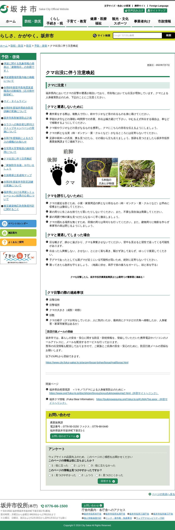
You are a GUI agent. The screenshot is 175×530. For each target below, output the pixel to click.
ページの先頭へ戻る (163, 494)
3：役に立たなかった (103, 465)
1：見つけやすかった (64, 475)
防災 (28, 45)
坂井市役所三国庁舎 (139, 514)
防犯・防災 (17, 45)
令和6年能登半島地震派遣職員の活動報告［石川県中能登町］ (19, 91)
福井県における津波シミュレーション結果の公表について (19, 196)
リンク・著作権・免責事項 (119, 518)
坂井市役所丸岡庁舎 (115, 514)
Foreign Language (158, 6)
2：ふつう (79, 465)
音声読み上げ (135, 10)
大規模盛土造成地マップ (18, 175)
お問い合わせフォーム (63, 436)
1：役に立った (60, 465)
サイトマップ (158, 10)
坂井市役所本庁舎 (92, 514)
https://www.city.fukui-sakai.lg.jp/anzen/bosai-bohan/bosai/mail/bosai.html (87, 362)
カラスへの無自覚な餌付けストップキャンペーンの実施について (19, 128)
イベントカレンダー (18, 223)
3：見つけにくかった (111, 475)
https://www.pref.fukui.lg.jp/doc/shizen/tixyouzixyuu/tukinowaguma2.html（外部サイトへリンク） (104, 393)
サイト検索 (101, 35)
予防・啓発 (40, 45)
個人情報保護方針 (92, 518)
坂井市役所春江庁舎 (163, 514)
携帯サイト (140, 6)
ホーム (4, 45)
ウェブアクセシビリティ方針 (150, 518)
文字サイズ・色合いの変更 (117, 6)
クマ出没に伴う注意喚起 (18, 158)
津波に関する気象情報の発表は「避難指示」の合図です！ (19, 67)
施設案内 (12, 233)
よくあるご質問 (16, 242)
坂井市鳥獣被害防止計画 (18, 117)
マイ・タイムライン (15, 101)
